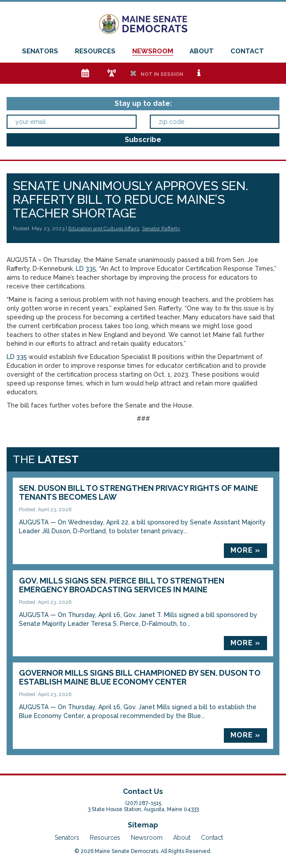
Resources (95, 51)
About (201, 51)
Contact (247, 51)
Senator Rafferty (161, 228)
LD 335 (86, 268)
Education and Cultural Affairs (103, 228)
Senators (40, 51)
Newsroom (152, 51)
